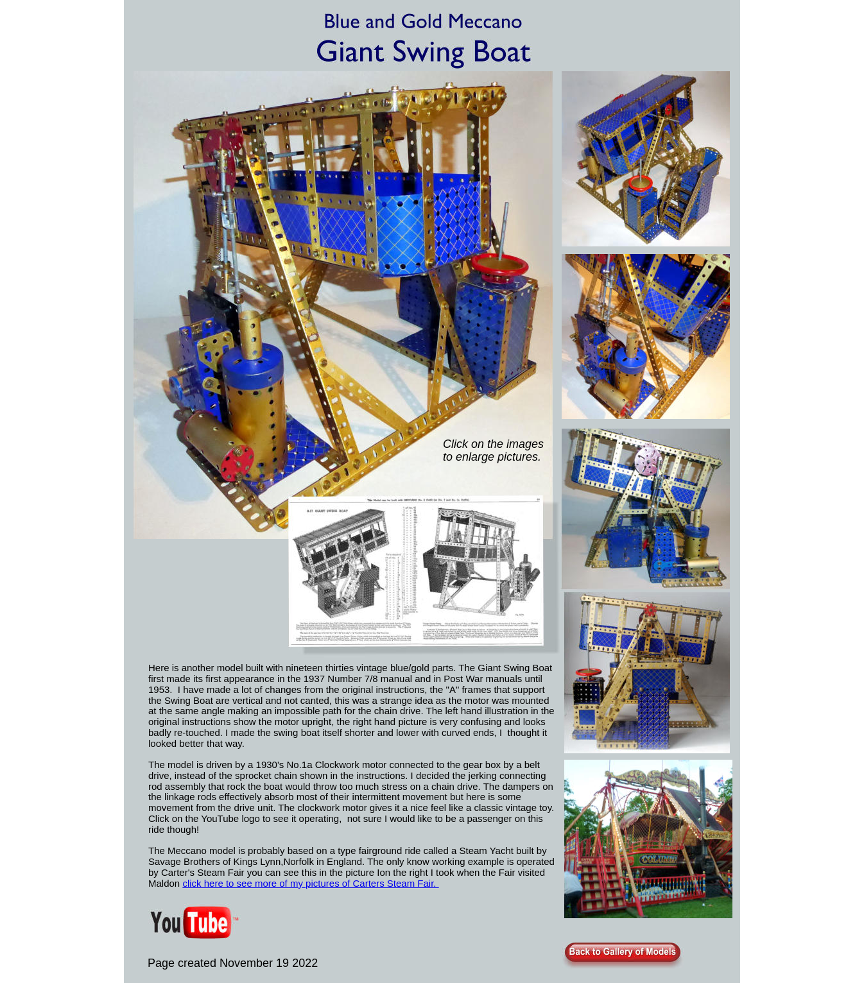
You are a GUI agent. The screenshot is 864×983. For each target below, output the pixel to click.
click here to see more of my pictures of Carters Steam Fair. (310, 883)
